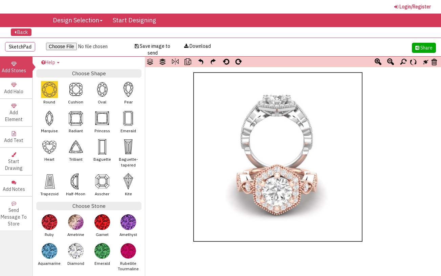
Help (50, 62)
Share (424, 48)
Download (197, 46)
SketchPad (20, 47)
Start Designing (134, 20)
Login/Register (412, 7)
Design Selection (78, 20)
